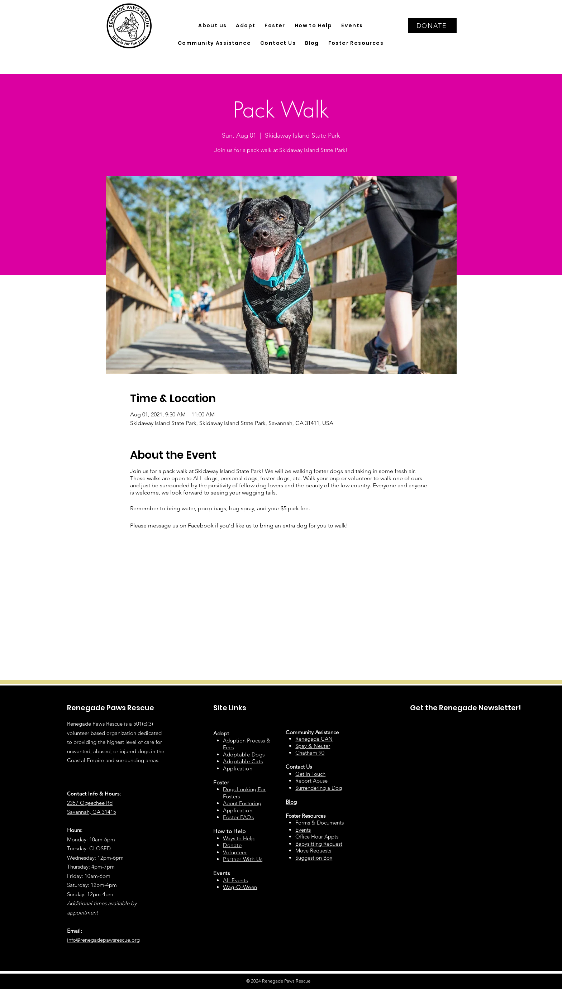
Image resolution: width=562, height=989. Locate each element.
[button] (212, 25)
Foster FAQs (238, 817)
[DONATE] (432, 25)
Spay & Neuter (312, 745)
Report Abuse (311, 780)
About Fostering (242, 803)
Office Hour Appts (316, 836)
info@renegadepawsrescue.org (103, 939)
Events (303, 829)
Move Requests (313, 850)
